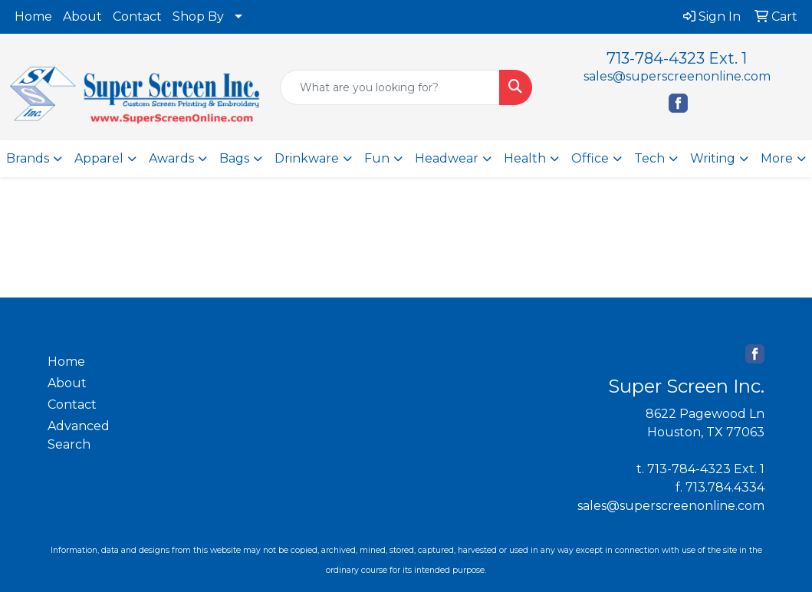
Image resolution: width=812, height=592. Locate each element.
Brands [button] (27, 158)
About (82, 16)
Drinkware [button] (307, 158)
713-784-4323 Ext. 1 (677, 58)
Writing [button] (712, 158)
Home (33, 16)
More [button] (777, 158)
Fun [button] (377, 158)
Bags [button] (234, 158)
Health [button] (525, 158)
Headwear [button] (446, 158)
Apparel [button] (98, 158)
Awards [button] (171, 158)
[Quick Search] (390, 87)
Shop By (198, 16)
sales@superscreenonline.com (677, 76)
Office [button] (590, 158)
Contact (137, 16)
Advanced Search (79, 435)
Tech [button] (649, 158)
